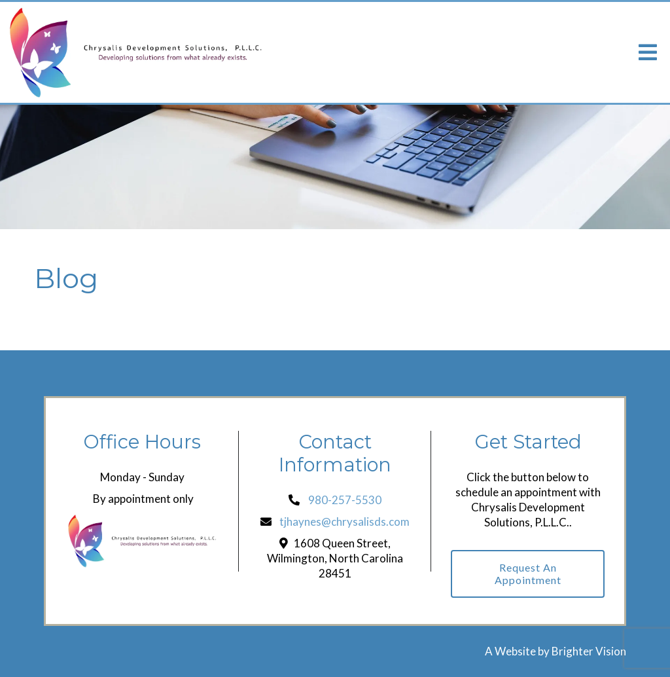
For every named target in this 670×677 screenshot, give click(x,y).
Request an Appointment (528, 573)
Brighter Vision (589, 651)
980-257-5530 (344, 500)
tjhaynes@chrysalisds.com (344, 521)
